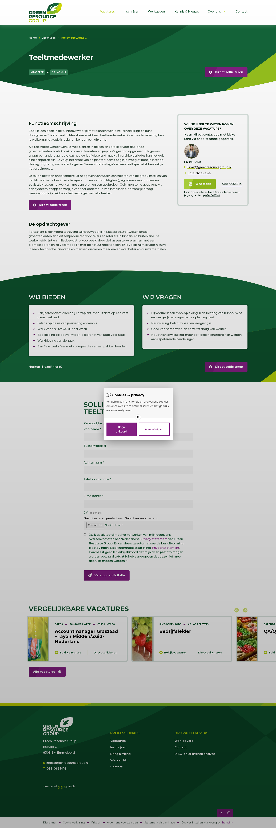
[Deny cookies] (154, 429)
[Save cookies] (121, 429)
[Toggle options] (138, 417)
